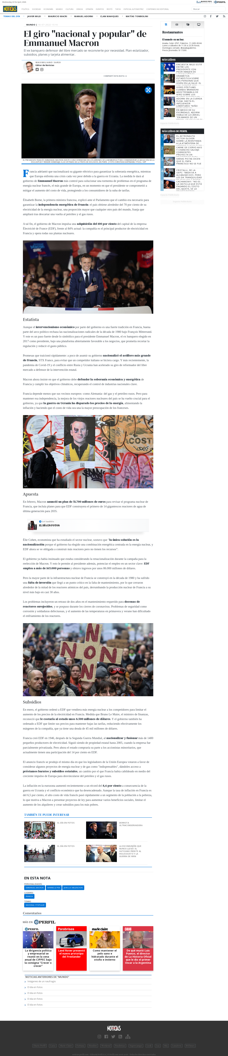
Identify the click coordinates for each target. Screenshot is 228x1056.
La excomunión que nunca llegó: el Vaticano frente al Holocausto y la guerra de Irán (130, 851)
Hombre (93, 1045)
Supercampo (136, 1045)
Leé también (48, 521)
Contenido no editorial (182, 9)
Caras (53, 1045)
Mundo (66, 9)
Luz (158, 1045)
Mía (166, 1045)
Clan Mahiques (109, 16)
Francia (29, 896)
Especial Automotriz (152, 9)
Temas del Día (12, 16)
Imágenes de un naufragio (41, 981)
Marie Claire (66, 1045)
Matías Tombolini (137, 16)
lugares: (28, 892)
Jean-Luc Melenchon (73, 887)
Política (26, 9)
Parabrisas (120, 1045)
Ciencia (89, 9)
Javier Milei (34, 16)
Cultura (78, 9)
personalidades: (33, 884)
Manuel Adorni (84, 16)
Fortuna (80, 1045)
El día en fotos (49, 525)
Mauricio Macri (58, 16)
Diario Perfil (39, 1045)
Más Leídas (168, 59)
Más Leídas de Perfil (174, 131)
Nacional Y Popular (35, 905)
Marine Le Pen (53, 887)
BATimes (190, 1045)
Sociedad (39, 9)
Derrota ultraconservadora (130, 824)
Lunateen (176, 1045)
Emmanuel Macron (35, 887)
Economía (53, 9)
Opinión (101, 9)
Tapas (134, 9)
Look (149, 1045)
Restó (124, 9)
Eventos (113, 9)
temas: (27, 901)
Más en (39, 922)
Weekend (106, 1045)
